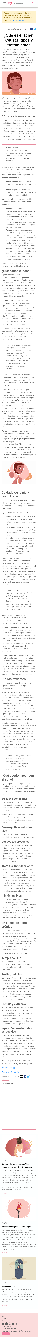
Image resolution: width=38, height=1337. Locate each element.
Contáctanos (6, 1321)
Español (4, 1334)
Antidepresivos (8, 1286)
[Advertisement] (19, 1108)
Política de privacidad (9, 1326)
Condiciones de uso (9, 1329)
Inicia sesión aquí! (18, 20)
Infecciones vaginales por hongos (16, 1226)
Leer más (4, 1193)
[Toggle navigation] (4, 3)
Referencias (5, 1080)
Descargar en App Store (11, 1068)
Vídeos (4, 1318)
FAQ (3, 1316)
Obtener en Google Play (11, 1072)
